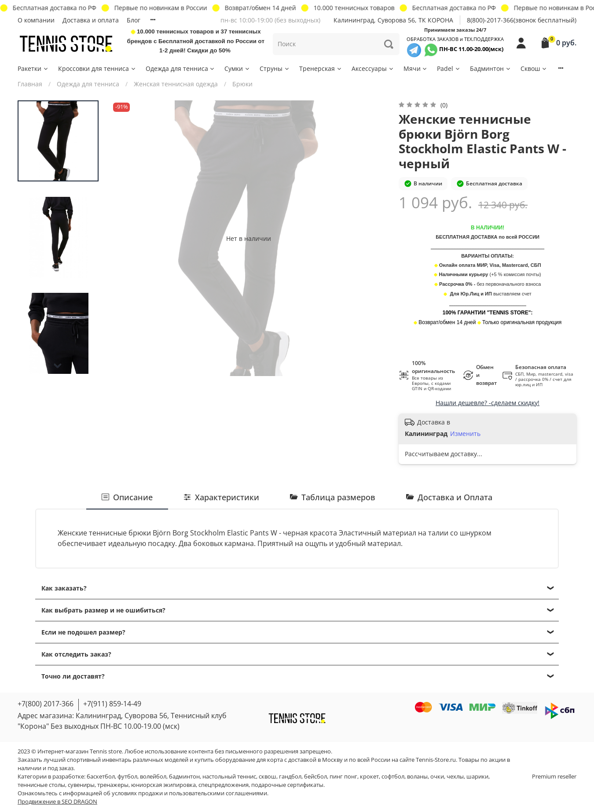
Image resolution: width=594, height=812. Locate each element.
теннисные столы (41, 785)
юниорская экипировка (163, 785)
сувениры (81, 785)
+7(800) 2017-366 (45, 704)
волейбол (153, 776)
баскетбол (101, 776)
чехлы (455, 776)
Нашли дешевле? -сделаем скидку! (487, 403)
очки (437, 776)
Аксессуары (373, 68)
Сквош (534, 68)
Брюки (242, 84)
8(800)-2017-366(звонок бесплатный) (521, 20)
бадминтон (184, 776)
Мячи (415, 68)
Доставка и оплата (90, 20)
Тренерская (320, 68)
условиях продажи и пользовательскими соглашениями (189, 793)
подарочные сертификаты (287, 785)
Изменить (465, 434)
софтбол (392, 776)
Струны (275, 68)
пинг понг (343, 776)
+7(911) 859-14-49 (112, 704)
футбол (127, 776)
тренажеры (112, 785)
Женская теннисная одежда (176, 84)
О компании (36, 20)
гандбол (290, 776)
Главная (30, 84)
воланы (417, 776)
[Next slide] (58, 366)
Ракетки (33, 68)
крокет (369, 776)
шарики (477, 776)
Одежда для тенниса (181, 68)
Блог (133, 20)
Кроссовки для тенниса (97, 68)
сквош (267, 776)
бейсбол (315, 776)
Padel (449, 68)
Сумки (237, 68)
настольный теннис (229, 776)
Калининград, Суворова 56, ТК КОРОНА (393, 20)
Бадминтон (490, 68)
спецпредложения (223, 785)
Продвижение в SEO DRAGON (57, 801)
